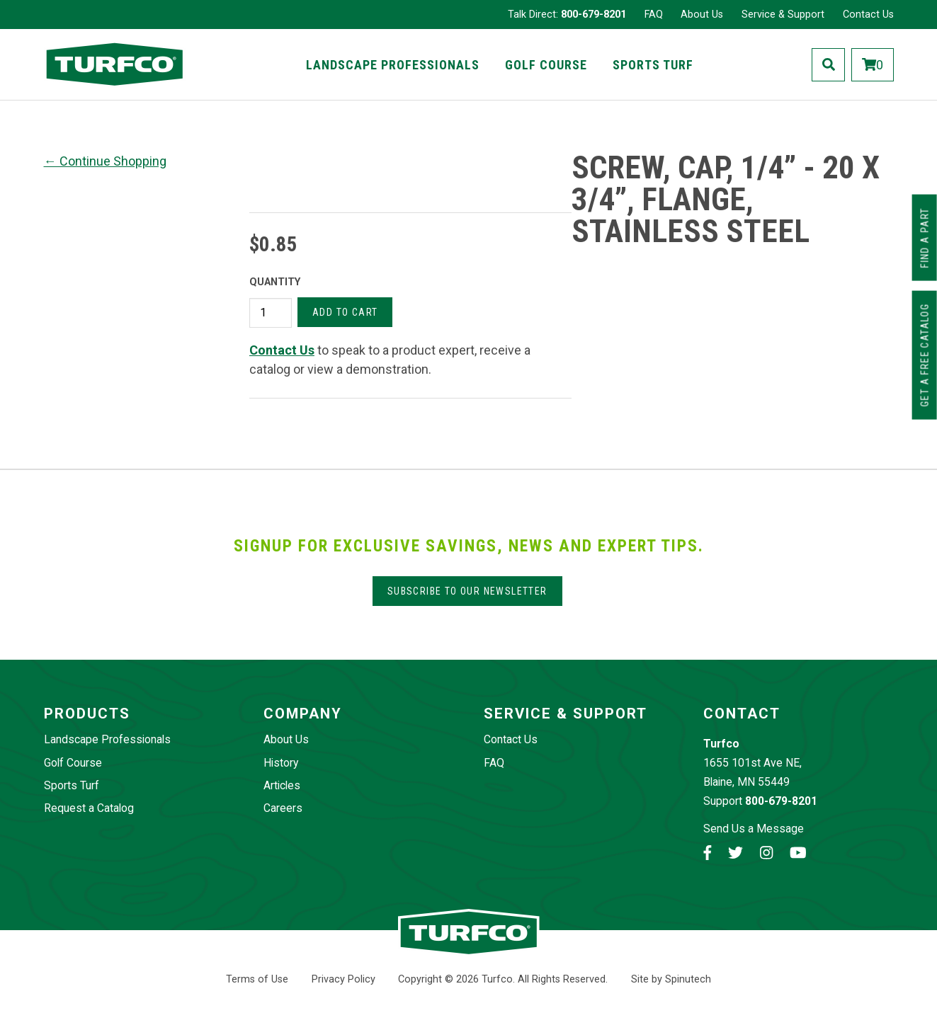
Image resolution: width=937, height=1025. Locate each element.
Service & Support (783, 14)
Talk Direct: (567, 14)
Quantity (274, 282)
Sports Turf (653, 64)
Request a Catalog (89, 808)
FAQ (653, 14)
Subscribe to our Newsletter (467, 591)
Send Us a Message (753, 828)
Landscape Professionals (392, 64)
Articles (281, 785)
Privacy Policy (343, 979)
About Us (702, 14)
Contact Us (868, 14)
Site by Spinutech (671, 979)
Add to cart (344, 312)
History (280, 762)
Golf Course (546, 64)
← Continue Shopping (105, 161)
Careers (282, 808)
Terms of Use (257, 979)
